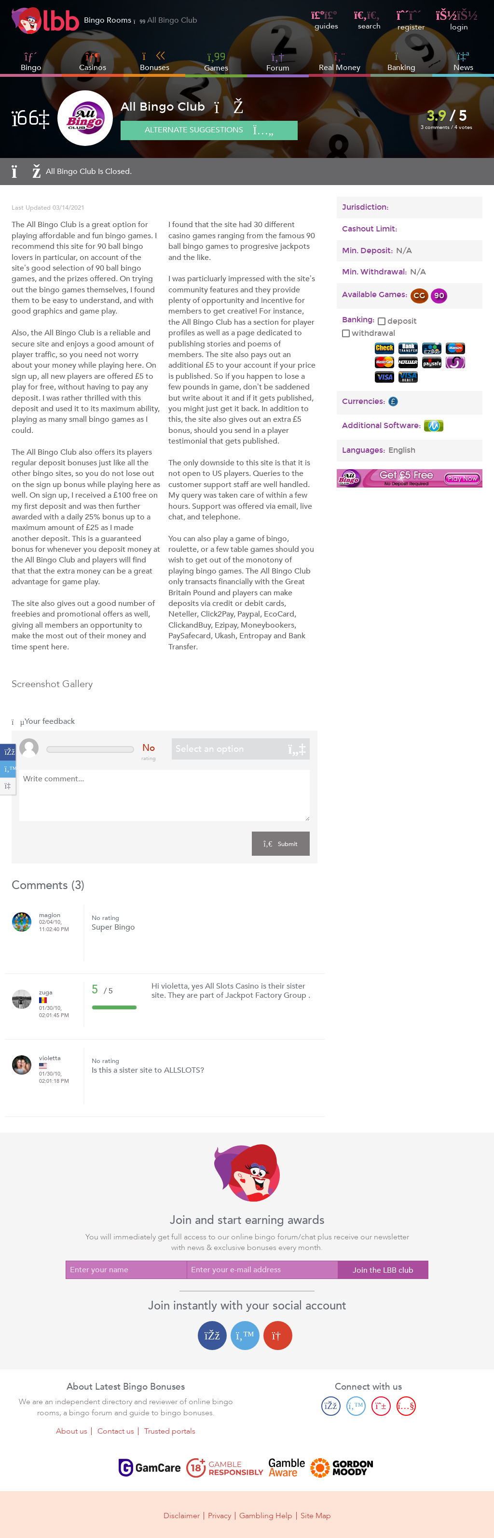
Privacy (219, 1515)
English (401, 450)
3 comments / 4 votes (446, 127)
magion (49, 915)
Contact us (115, 1431)
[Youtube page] (406, 1405)
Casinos (92, 67)
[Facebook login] (212, 1335)
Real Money (339, 67)
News (463, 61)
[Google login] (277, 1335)
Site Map (316, 1515)
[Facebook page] (331, 1405)
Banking (401, 61)
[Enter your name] (126, 1270)
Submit (280, 843)
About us (71, 1431)
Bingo (31, 67)
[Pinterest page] (381, 1405)
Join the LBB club (383, 1270)
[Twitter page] (356, 1405)
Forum (277, 61)
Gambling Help (265, 1515)
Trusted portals (169, 1431)
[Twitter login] (245, 1335)
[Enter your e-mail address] (262, 1270)
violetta (50, 1058)
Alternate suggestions (209, 130)
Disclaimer (182, 1515)
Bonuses (154, 61)
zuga (46, 993)
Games (216, 61)
